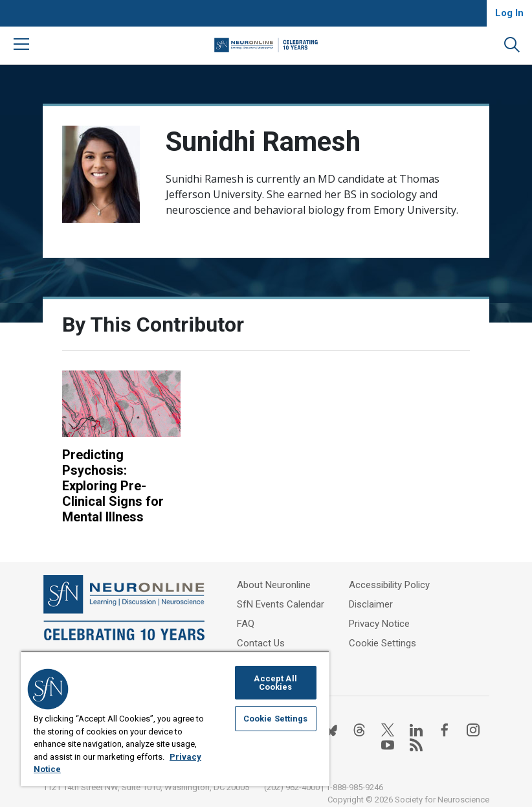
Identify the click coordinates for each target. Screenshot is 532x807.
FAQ (245, 624)
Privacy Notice (379, 624)
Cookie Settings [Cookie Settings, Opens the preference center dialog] (275, 718)
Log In (509, 13)
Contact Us (261, 643)
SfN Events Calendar (280, 604)
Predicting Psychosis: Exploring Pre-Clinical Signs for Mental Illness (113, 486)
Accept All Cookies (275, 683)
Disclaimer (371, 604)
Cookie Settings (382, 643)
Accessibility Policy (389, 585)
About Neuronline (274, 585)
